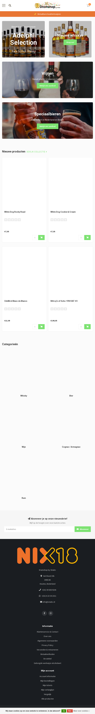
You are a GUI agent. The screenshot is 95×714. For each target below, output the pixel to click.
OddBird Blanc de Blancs (15, 301)
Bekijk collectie (37, 152)
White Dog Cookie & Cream (63, 212)
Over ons (47, 636)
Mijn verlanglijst (47, 689)
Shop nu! (70, 42)
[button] (4, 39)
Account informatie (48, 676)
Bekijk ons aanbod (48, 85)
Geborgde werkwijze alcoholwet (47, 663)
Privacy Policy (47, 645)
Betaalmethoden (48, 654)
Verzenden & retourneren (47, 649)
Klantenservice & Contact (47, 631)
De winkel (47, 658)
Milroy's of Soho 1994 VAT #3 (64, 301)
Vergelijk (47, 694)
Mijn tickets (47, 685)
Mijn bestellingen (47, 681)
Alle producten (47, 698)
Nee (69, 711)
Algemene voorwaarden (47, 640)
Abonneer (83, 529)
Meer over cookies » (81, 711)
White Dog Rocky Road (14, 212)
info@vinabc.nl (49, 602)
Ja (64, 711)
